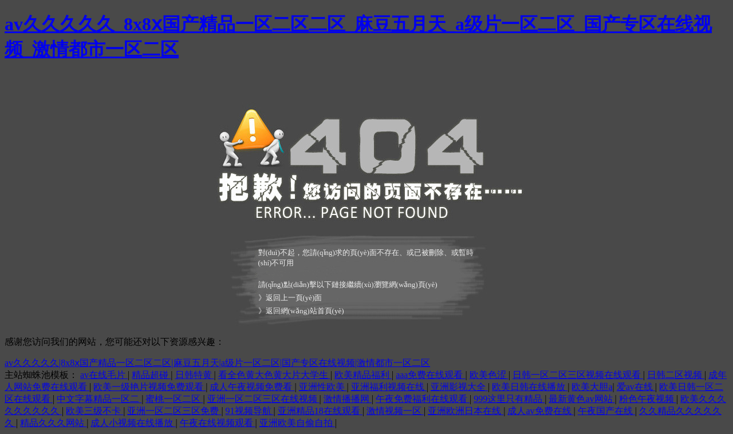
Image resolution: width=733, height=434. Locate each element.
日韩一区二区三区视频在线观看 (578, 375)
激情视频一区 (395, 411)
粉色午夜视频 (647, 399)
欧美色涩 (489, 375)
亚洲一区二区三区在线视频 (263, 399)
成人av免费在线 (540, 411)
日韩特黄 (194, 375)
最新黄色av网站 (581, 399)
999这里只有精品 (509, 399)
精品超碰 (151, 375)
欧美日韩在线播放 (530, 387)
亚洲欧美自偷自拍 (297, 423)
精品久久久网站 (53, 423)
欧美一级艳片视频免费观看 (149, 387)
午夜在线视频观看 (217, 423)
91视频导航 (250, 411)
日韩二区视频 (675, 375)
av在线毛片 (104, 375)
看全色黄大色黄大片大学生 (274, 375)
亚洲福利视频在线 (389, 387)
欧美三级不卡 (94, 411)
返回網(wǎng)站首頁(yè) (305, 310)
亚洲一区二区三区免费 (174, 411)
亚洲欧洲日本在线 (465, 411)
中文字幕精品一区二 (99, 399)
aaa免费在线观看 (430, 375)
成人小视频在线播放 (132, 423)
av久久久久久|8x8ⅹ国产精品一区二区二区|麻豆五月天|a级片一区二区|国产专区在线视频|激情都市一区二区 (217, 363)
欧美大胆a (592, 387)
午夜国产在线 (606, 411)
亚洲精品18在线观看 (320, 411)
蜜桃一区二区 (174, 399)
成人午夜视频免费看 (252, 387)
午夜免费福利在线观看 (423, 399)
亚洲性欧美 (323, 387)
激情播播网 (348, 399)
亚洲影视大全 (459, 387)
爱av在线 (636, 387)
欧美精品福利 (363, 375)
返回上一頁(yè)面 (294, 297)
